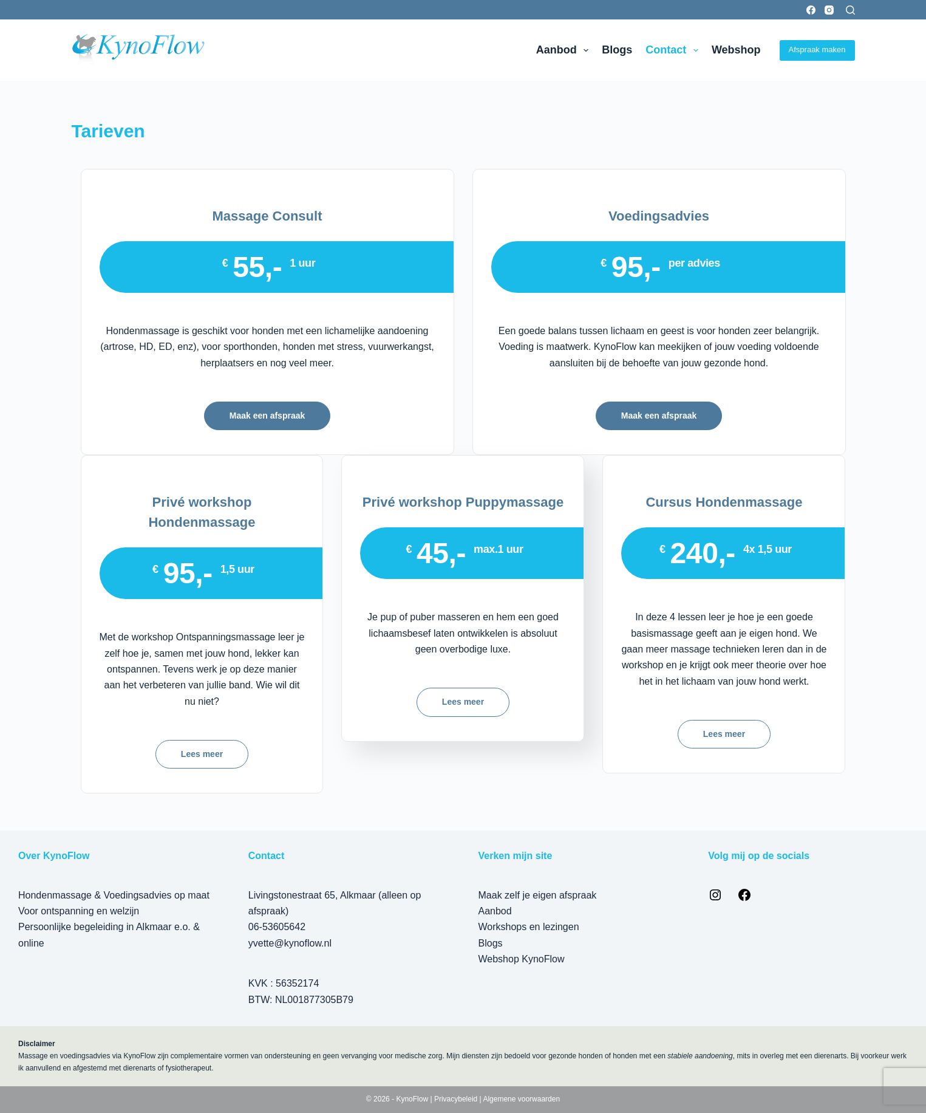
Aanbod (565, 50)
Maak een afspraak (267, 415)
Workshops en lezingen (528, 927)
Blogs (617, 50)
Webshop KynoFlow (521, 959)
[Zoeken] (850, 10)
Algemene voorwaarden (521, 1099)
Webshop (736, 50)
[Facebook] (810, 10)
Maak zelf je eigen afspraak (537, 895)
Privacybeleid (455, 1099)
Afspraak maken (817, 49)
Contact (674, 50)
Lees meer (202, 754)
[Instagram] (829, 10)
